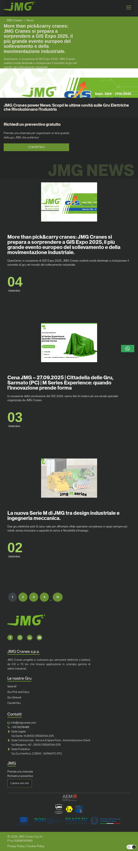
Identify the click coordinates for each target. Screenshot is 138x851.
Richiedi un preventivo (20, 776)
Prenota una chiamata (20, 771)
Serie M (11, 686)
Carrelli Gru (14, 703)
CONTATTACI (36, 147)
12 (57, 597)
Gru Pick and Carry (18, 692)
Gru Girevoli (14, 697)
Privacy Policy (16, 846)
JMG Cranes (14, 20)
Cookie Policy (35, 846)
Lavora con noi (20, 783)
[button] (127, 348)
